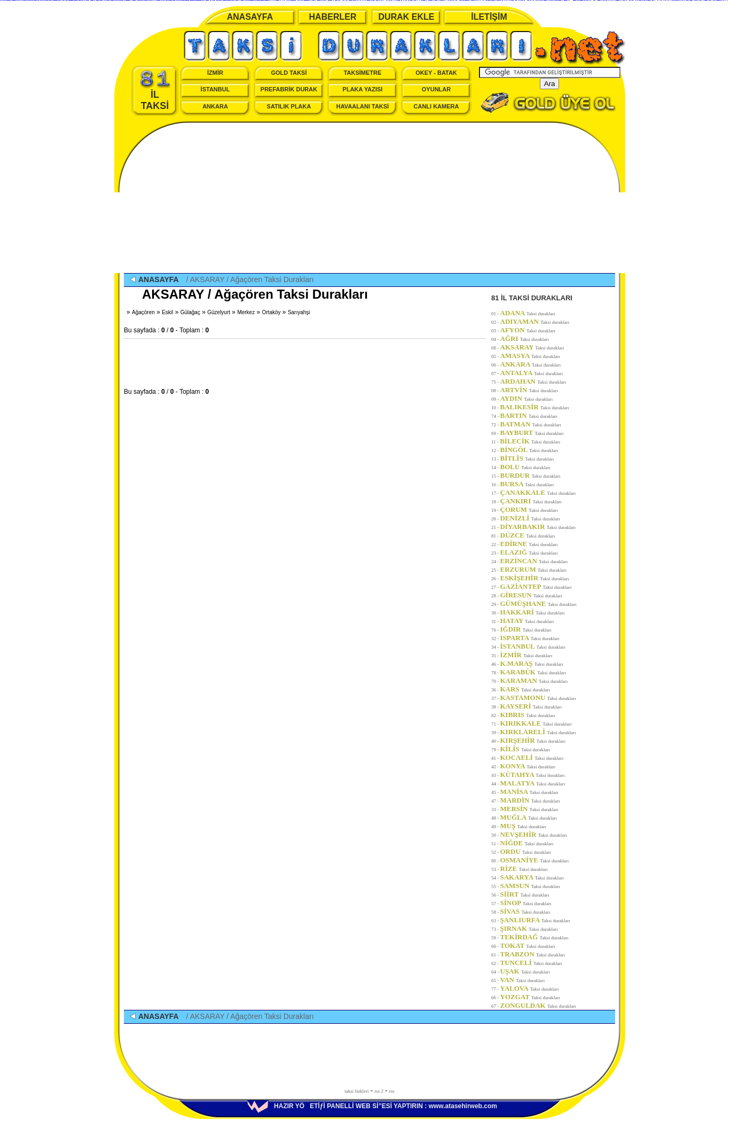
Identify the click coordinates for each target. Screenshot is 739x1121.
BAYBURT (532, 433)
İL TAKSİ (155, 90)
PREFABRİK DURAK (289, 89)
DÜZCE (527, 535)
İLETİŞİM (489, 16)
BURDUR (530, 475)
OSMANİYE (534, 860)
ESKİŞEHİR (534, 578)
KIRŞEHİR (532, 740)
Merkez (246, 312)
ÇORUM (529, 509)
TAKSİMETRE (363, 72)
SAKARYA (532, 877)
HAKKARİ (532, 612)
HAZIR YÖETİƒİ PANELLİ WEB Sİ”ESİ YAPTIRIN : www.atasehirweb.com (372, 1106)
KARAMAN (534, 680)
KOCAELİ (532, 757)
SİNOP (526, 903)
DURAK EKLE (407, 16)
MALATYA (532, 783)
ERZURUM (533, 569)
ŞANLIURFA (535, 920)
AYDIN (526, 398)
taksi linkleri (356, 1091)
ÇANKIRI (531, 501)
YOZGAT (530, 997)
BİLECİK (530, 441)
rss (392, 1091)
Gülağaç (190, 312)
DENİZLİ (530, 518)
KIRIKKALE (536, 723)
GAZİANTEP (536, 586)
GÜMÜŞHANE (538, 604)
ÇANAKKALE (538, 492)
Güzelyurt (218, 312)
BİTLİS (527, 458)
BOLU (525, 467)
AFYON (528, 330)
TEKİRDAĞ (534, 937)
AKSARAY (532, 347)
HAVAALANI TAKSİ (362, 106)
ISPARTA (530, 638)
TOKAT (527, 945)
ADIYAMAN (535, 321)
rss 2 (378, 1091)
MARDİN (530, 800)
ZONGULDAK (538, 1005)
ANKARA (215, 106)
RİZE (524, 869)
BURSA (527, 484)
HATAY (527, 621)
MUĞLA (528, 817)
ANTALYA (531, 373)
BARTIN (528, 415)
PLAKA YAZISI (363, 89)
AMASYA (530, 356)
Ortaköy (271, 312)
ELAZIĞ (529, 552)
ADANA (528, 313)
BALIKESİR (535, 407)
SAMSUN (530, 886)
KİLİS (525, 749)
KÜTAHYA (532, 774)
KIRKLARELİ (538, 732)
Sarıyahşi (299, 312)
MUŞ (523, 826)
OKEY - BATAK (436, 72)
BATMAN (530, 424)
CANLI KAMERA (436, 106)
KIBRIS (527, 715)
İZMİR (215, 72)
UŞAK (525, 971)
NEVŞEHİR (533, 834)
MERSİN (529, 809)
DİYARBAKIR (538, 527)
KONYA (528, 766)
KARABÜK (533, 672)
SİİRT (524, 894)
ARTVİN (529, 390)
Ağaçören (143, 312)
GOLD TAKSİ (288, 72)
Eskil (167, 312)
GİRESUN (531, 595)
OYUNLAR (436, 89)
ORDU (526, 851)
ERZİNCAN (534, 561)
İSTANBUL (215, 89)
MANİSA (529, 792)
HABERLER (333, 16)
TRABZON (532, 954)
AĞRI (524, 338)
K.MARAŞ (531, 663)
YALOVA (529, 988)
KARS (525, 689)
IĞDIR (526, 629)
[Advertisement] (369, 198)
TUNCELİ (531, 963)
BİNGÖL (529, 450)
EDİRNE (529, 544)
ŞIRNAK (529, 928)
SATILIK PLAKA (289, 106)
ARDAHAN (533, 381)
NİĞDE (527, 843)
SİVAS (525, 911)
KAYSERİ (531, 706)
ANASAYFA (250, 16)
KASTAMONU (538, 698)
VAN (522, 980)
